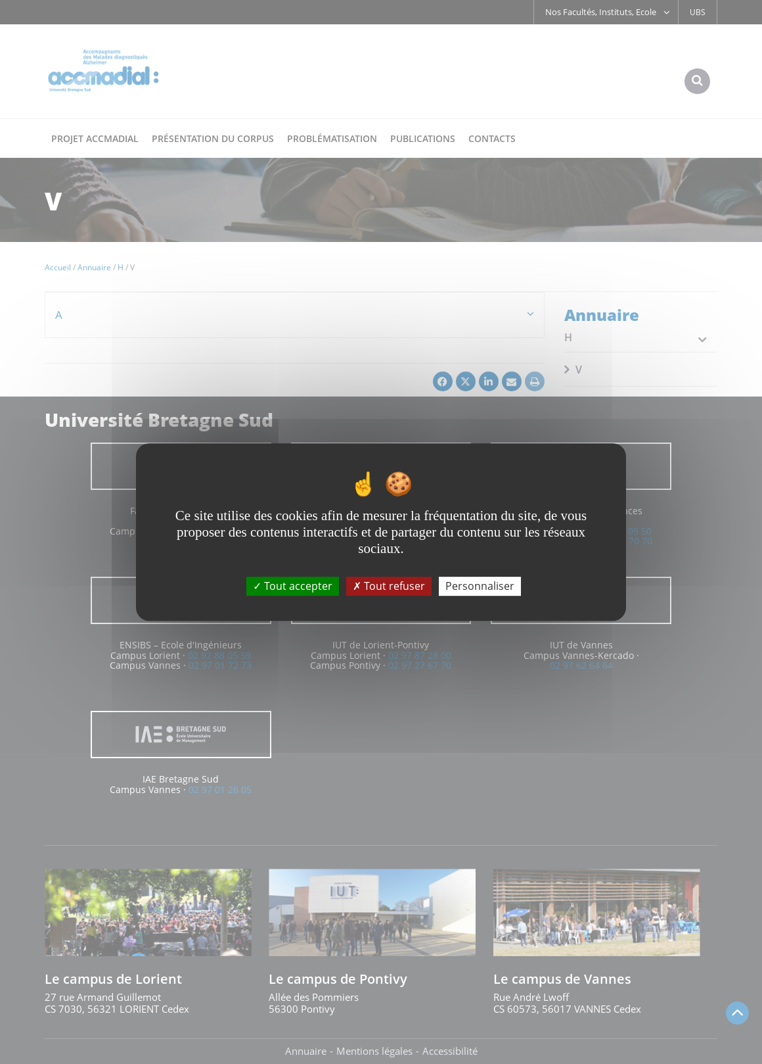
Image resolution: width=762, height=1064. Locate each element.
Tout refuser (389, 586)
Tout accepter (292, 586)
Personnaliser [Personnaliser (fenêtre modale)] (479, 586)
